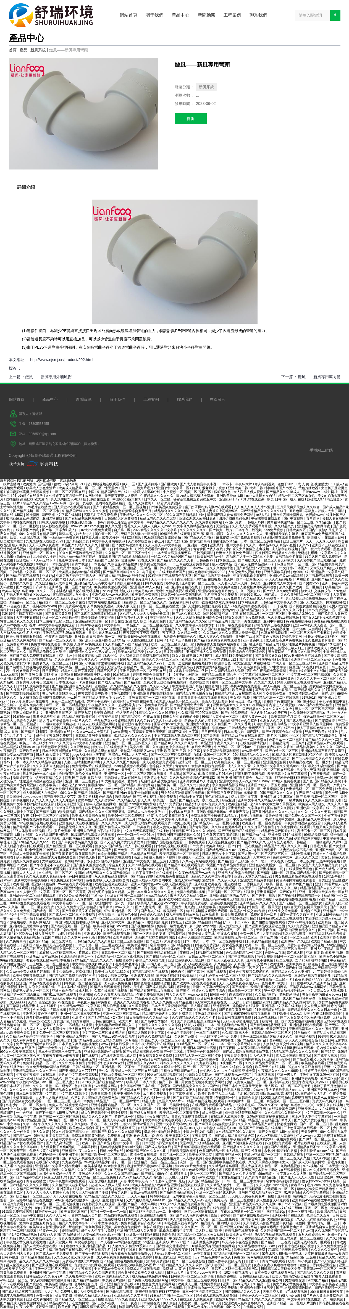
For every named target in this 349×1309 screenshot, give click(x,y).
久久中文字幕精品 (72, 1063)
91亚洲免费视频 (166, 1109)
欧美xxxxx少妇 (191, 1128)
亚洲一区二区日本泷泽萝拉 (80, 1014)
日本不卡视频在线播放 (245, 1158)
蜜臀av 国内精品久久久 (112, 1276)
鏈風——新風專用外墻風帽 (48, 377)
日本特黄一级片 (47, 1211)
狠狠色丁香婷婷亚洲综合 (318, 1265)
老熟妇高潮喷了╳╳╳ (297, 1105)
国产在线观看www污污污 (233, 1075)
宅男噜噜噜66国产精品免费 (170, 945)
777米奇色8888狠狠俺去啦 (295, 778)
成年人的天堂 (126, 606)
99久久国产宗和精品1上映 (185, 515)
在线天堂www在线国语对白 (195, 880)
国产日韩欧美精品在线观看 (157, 953)
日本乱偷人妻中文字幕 (53, 755)
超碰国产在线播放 (277, 1147)
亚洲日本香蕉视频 (305, 1078)
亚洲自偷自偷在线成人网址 (72, 991)
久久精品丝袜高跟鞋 (224, 1166)
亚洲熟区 (29, 1014)
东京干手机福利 (99, 701)
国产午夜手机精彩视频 (92, 1253)
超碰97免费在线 (31, 705)
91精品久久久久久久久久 (133, 736)
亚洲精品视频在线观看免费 (159, 739)
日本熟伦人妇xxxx (72, 785)
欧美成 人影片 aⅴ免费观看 (83, 644)
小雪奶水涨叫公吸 (82, 629)
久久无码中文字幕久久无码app (276, 766)
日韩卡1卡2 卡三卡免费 (174, 640)
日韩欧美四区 (296, 530)
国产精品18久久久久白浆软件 (176, 743)
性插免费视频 (210, 1284)
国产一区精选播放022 (220, 659)
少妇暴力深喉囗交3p (113, 975)
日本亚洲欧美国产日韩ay (86, 522)
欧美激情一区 (173, 911)
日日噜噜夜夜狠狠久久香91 (274, 747)
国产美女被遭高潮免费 (298, 1021)
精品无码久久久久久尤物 (158, 518)
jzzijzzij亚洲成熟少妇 (117, 591)
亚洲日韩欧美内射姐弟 (282, 534)
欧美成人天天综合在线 (89, 816)
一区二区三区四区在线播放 (147, 774)
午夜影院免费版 (236, 1056)
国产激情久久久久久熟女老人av (92, 652)
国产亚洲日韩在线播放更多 (85, 1078)
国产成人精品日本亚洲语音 (234, 1136)
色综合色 (168, 1234)
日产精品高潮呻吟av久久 (213, 1257)
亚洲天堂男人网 (61, 1242)
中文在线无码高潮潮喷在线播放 (146, 831)
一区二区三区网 (274, 614)
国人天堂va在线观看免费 (72, 507)
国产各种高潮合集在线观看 (282, 732)
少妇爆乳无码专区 (180, 1033)
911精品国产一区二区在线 (195, 1044)
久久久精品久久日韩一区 (283, 1113)
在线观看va (72, 1048)
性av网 (308, 1231)
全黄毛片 (45, 930)
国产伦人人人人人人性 (298, 1177)
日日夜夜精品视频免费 (262, 941)
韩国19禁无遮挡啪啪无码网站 (77, 922)
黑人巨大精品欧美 (209, 1231)
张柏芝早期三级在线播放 (272, 625)
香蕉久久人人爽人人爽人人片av (148, 526)
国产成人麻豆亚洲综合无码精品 (102, 640)
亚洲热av (33, 956)
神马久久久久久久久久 (177, 1063)
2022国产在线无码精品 (315, 705)
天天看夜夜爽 (266, 930)
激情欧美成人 (317, 648)
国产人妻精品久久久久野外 (216, 949)
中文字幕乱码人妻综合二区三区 (177, 736)
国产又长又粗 (251, 1151)
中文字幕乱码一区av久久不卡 (257, 1105)
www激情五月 (252, 751)
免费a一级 (324, 778)
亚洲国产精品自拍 (198, 922)
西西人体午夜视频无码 (225, 1261)
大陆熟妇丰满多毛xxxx (220, 1128)
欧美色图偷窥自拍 (59, 1284)
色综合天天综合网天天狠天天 (306, 907)
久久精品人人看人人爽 (134, 800)
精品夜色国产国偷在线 (278, 831)
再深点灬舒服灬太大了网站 (325, 511)
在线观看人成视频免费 (228, 1117)
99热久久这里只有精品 (304, 1067)
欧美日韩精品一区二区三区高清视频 (53, 1204)
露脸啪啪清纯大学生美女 (71, 595)
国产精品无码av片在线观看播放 (211, 1040)
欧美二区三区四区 (334, 1078)
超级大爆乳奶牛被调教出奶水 (282, 1227)
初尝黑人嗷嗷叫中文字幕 (146, 1033)
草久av (103, 629)
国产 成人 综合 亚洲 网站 (101, 1048)
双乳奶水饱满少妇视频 (104, 861)
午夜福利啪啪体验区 (328, 1014)
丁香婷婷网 (196, 979)
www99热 (7, 1082)
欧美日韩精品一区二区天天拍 (260, 907)
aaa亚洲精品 (336, 945)
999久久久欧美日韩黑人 (18, 1052)
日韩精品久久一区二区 (178, 629)
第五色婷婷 (144, 1257)
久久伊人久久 (159, 686)
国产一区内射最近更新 (150, 934)
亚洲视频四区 (121, 694)
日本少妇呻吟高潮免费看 (148, 1238)
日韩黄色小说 (127, 914)
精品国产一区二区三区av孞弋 (118, 1101)
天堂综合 (223, 526)
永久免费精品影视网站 (229, 785)
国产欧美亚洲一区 (228, 1155)
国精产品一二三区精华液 (18, 1231)
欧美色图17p (68, 1307)
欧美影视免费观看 (234, 914)
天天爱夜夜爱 (276, 1029)
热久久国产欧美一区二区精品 (301, 587)
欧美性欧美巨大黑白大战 (216, 1094)
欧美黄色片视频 (114, 1280)
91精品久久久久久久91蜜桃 (155, 713)
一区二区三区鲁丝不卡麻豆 (310, 633)
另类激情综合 (179, 1105)
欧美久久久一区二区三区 (161, 659)
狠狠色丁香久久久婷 (188, 690)
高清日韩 (140, 857)
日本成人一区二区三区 (109, 1208)
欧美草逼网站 (123, 937)
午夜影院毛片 (202, 1136)
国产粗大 (148, 1174)
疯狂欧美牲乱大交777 (60, 797)
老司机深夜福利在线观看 (207, 808)
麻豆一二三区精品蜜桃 (68, 701)
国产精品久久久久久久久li (242, 1147)
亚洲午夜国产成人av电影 (147, 1029)
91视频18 (309, 697)
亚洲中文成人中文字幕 (280, 583)
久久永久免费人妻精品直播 (46, 876)
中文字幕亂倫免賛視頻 (250, 575)
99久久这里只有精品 (259, 827)
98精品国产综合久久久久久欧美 (295, 1052)
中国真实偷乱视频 (182, 1238)
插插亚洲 (136, 1120)
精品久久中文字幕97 (74, 1223)
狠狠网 (300, 1223)
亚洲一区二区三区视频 (101, 1090)
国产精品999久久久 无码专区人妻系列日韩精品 (272, 842)
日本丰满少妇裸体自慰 (164, 949)
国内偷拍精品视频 (119, 1292)
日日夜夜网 (227, 1048)
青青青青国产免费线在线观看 (214, 888)
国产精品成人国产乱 (252, 1040)
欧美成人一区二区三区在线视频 (135, 1071)
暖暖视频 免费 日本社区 (165, 922)
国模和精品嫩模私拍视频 (98, 1307)
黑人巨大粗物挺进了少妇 (90, 1192)
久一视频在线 (250, 591)
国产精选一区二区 (46, 911)
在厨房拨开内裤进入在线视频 (274, 705)
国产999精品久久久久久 (243, 1292)
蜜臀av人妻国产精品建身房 (60, 1234)
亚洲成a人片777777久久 (159, 1299)
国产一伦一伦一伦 (56, 770)
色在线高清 (83, 1086)
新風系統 (38, 50)
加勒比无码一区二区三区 (212, 755)
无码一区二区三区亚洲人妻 (110, 918)
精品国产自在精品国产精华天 (270, 1120)
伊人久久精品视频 (279, 579)
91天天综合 (208, 1010)
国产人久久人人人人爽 (228, 770)
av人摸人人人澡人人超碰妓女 (45, 1029)
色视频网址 (177, 1288)
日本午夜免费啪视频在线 (205, 918)
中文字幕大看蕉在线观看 (163, 1120)
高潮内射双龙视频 (252, 648)
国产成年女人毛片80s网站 (189, 1215)
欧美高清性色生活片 (286, 717)
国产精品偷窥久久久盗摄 (48, 652)
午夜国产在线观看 (309, 793)
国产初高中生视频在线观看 (207, 972)
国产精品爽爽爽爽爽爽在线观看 (217, 640)
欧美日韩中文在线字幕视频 (287, 774)
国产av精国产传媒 (274, 937)
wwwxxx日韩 (198, 995)
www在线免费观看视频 (75, 884)
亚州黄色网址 (253, 640)
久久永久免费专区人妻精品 (77, 907)
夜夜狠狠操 (158, 621)
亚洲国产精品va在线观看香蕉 (38, 983)
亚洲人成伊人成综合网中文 (152, 880)
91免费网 (33, 515)
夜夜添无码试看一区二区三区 (242, 1211)
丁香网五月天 (253, 884)
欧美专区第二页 (201, 1155)
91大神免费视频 (113, 781)
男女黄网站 (276, 652)
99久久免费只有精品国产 (38, 534)
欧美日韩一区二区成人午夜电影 (103, 1120)
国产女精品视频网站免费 (83, 518)
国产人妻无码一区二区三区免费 (158, 907)
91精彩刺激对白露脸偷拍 (163, 537)
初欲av (182, 808)
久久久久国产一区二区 (150, 1105)
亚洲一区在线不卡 (281, 728)
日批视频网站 (203, 553)
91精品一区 (262, 1284)
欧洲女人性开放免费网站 (234, 553)
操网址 (79, 873)
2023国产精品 (318, 1280)
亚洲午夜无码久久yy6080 (311, 1082)
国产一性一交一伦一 (156, 610)
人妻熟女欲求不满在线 (297, 850)
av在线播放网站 (106, 1086)
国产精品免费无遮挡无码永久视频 (98, 1040)
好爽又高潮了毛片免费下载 (245, 617)
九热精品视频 (290, 1166)
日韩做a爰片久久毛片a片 (45, 1276)
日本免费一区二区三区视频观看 (56, 1033)
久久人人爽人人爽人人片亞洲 (54, 800)
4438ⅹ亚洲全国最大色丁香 (107, 1029)
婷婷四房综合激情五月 (150, 675)
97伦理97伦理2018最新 (168, 1181)
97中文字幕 (278, 667)
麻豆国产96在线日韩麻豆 (308, 667)
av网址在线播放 (69, 934)
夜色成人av (246, 850)
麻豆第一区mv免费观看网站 (182, 595)
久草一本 (29, 1124)
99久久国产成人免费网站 (323, 556)
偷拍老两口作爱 (217, 686)
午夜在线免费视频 (36, 819)
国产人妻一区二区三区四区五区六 (263, 854)
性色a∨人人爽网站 (134, 1059)
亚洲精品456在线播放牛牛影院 (315, 1200)
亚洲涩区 (79, 1017)
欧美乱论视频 (305, 1036)
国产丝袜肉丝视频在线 (90, 865)
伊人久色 (285, 838)
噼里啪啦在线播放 (111, 663)
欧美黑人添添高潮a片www (244, 1090)
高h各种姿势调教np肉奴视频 (121, 1147)
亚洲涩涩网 (325, 1177)
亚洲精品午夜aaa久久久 (80, 1151)
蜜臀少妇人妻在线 (202, 934)
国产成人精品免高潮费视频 (20, 1288)
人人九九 (51, 1292)
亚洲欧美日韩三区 (59, 713)
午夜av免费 (25, 1307)
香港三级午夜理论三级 (154, 838)
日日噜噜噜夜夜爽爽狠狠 (219, 587)
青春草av (298, 1185)
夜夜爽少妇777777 (309, 979)
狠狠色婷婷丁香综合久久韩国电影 (141, 960)
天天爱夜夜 (309, 1132)
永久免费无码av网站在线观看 (48, 1067)
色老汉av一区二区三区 (286, 739)
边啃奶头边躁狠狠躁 (241, 918)
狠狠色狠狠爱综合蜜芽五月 (132, 511)
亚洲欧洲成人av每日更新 (198, 518)
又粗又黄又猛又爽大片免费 (74, 1257)
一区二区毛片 (108, 1059)
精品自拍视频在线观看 (121, 1215)
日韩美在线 (142, 827)
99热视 (38, 1136)
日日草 (225, 1280)
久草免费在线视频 (100, 606)
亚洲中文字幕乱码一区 (126, 709)
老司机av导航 (74, 861)
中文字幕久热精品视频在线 (193, 526)
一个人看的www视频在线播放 (119, 1242)
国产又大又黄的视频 (309, 1120)
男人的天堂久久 (231, 926)
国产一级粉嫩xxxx (250, 579)
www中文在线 (33, 1215)
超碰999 (246, 595)
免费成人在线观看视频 (144, 1269)
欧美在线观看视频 (117, 934)
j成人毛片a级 (291, 1295)
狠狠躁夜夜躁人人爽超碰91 (74, 899)
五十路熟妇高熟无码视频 (142, 728)
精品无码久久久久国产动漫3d (108, 873)
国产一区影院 (29, 526)
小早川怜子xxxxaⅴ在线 (317, 1151)
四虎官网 (260, 1109)
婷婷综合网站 (45, 1307)
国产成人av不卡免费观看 (55, 1253)
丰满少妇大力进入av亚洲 (324, 918)
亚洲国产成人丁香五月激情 (268, 785)
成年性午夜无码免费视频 (54, 736)
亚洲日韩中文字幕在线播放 (281, 1006)
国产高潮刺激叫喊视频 (23, 694)
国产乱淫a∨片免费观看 (163, 941)
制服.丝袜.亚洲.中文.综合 (174, 1257)
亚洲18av (288, 941)
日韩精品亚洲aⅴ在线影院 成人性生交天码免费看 (251, 694)
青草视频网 (21, 800)
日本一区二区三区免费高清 (260, 541)
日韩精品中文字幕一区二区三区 (33, 572)
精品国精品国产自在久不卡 (320, 888)
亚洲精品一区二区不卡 (118, 1067)
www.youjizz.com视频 (87, 526)
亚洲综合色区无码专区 (204, 1052)
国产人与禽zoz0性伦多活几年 (113, 1036)
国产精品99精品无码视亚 (269, 1025)
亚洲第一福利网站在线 (143, 1234)
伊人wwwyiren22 (309, 1136)
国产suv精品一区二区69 (60, 1120)
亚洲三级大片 (293, 541)
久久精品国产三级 (275, 1078)
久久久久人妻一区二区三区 (316, 678)
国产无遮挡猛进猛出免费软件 (163, 979)
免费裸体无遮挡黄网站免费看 (219, 644)
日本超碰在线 (150, 1303)
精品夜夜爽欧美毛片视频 (153, 998)
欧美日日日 (286, 983)
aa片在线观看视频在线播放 (260, 998)
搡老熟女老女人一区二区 (31, 991)
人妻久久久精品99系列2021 (133, 1246)
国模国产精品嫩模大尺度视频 (93, 835)
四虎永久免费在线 (26, 861)
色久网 (229, 579)
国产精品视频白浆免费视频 (56, 812)
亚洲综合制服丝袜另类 (257, 1288)
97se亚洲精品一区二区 (121, 911)
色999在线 (301, 572)
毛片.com (314, 1185)
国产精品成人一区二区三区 (75, 1299)
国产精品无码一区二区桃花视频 (216, 823)
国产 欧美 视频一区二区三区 (317, 797)
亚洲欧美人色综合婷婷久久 (244, 1303)
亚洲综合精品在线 (185, 587)
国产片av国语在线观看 (201, 1211)
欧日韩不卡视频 (290, 1204)
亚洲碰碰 (175, 1211)
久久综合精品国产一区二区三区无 (64, 690)
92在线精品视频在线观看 (38, 823)
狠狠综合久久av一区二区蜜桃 (255, 838)
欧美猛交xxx (339, 1208)
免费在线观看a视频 (191, 892)
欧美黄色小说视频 (333, 956)
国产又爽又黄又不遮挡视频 (82, 911)
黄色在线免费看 (127, 1189)
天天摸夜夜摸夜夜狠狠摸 (77, 759)
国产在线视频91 (218, 690)
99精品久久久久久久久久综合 (160, 1025)
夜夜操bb (104, 759)
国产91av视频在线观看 (60, 995)
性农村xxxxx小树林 (316, 1181)
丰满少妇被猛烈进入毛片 (58, 1174)
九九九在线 (264, 778)
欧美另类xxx (144, 591)
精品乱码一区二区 (23, 602)
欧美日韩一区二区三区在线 (265, 945)
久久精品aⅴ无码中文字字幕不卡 (30, 1036)
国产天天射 (211, 736)
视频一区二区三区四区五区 (170, 888)
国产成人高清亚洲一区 (63, 1143)
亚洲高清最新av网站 (303, 694)
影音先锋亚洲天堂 (70, 804)
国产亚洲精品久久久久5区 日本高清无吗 (199, 621)
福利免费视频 (300, 854)
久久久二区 (45, 591)
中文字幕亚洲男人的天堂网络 (312, 724)
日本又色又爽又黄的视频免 (79, 1044)
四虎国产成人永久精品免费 (318, 865)
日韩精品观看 (293, 1155)
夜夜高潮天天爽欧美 (93, 694)
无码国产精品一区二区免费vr (245, 739)
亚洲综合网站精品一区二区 (111, 1105)
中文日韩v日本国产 (293, 568)
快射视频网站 (287, 1124)
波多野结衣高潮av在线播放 (105, 808)
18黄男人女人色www (150, 598)
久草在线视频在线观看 (111, 991)
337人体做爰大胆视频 (29, 831)
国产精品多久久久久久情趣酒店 (92, 1272)
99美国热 (240, 759)
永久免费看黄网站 (209, 522)
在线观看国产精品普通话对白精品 (123, 556)
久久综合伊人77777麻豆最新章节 (128, 930)
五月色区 (296, 511)
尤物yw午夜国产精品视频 (241, 610)
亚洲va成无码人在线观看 (245, 1029)
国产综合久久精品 (99, 1189)
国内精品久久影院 (280, 808)
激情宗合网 (250, 1219)
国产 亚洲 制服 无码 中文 (40, 675)
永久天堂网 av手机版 (80, 937)
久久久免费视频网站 (116, 648)
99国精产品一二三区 (15, 1010)
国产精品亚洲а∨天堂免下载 (256, 568)
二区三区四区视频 (130, 941)
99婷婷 (323, 1036)
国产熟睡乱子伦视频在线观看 (28, 667)
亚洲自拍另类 (310, 911)
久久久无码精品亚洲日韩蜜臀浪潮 (184, 770)
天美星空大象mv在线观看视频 (285, 1292)
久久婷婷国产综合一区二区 (280, 1231)
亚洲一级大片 (287, 1075)
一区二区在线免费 (41, 907)
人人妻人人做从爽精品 (52, 1097)
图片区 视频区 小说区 (283, 736)
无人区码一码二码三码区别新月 (288, 1086)
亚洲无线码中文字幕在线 (246, 808)
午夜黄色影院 (108, 717)
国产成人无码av (110, 682)
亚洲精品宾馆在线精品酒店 (270, 759)
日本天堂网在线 (58, 1136)
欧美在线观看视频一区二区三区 (108, 1139)
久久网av (210, 633)
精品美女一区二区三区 (118, 838)
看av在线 (276, 1040)
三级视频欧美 (206, 907)
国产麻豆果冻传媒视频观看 (215, 1124)
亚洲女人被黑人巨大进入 (18, 690)
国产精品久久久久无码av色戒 (189, 1200)
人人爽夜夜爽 (192, 1158)
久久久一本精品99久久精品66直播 (271, 545)
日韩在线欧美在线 (252, 949)
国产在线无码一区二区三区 (166, 956)
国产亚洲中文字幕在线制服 (61, 515)
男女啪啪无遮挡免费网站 (100, 1097)
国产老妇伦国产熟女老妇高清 (189, 541)
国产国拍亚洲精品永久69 (297, 930)
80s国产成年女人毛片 (311, 1094)
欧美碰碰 (172, 1227)
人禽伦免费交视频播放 (245, 572)
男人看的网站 (200, 1006)
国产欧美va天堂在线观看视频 (195, 983)
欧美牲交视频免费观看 (30, 975)
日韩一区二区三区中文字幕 (244, 1181)
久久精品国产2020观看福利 (198, 713)
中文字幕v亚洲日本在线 (138, 1086)
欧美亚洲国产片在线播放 (252, 663)
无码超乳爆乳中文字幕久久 (318, 553)
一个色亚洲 (24, 1113)
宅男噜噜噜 (140, 918)
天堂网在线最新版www (137, 751)
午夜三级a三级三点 (89, 739)
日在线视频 (31, 728)
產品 (23, 50)
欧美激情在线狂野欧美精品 (176, 975)
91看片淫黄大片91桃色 (215, 774)
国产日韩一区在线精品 (245, 846)
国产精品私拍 (131, 717)
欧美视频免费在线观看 (173, 876)
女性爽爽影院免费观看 (208, 766)
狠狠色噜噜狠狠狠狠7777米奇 (130, 1078)
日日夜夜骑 (50, 671)
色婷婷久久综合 (21, 583)
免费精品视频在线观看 (331, 621)
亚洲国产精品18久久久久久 (148, 1208)
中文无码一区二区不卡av (233, 747)
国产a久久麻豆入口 (186, 614)
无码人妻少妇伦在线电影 (241, 1021)
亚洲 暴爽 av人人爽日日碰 (150, 587)
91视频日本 (179, 1174)
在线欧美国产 (101, 850)
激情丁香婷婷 (221, 1215)
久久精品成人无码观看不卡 (263, 598)
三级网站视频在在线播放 (313, 975)
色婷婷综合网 (199, 682)
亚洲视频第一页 (272, 869)
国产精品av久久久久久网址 (29, 1185)
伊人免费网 (24, 857)
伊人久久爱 (113, 526)
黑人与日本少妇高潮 (54, 720)
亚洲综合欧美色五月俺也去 (218, 591)
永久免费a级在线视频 (283, 617)
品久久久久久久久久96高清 (40, 1261)
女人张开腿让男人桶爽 (211, 1139)
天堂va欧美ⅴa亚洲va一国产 (103, 1234)
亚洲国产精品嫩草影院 (220, 648)
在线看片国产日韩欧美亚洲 (146, 1250)
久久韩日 (340, 675)
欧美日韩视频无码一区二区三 (236, 937)
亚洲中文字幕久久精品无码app (261, 800)
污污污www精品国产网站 (77, 556)
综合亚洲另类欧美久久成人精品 (141, 1272)
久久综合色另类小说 (226, 827)
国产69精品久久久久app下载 (34, 842)
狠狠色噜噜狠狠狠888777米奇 (157, 1292)
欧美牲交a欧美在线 (37, 808)
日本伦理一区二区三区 (245, 991)
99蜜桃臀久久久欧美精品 (19, 838)
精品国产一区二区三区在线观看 (150, 625)
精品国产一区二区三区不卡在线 (62, 602)
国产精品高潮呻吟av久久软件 (236, 720)
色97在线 (254, 701)
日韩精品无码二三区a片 (287, 743)
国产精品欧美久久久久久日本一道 (312, 1010)
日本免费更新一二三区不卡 (272, 979)
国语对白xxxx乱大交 (169, 724)
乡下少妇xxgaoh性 (203, 926)
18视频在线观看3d (210, 953)
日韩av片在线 (153, 583)
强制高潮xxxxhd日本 (48, 606)
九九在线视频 (206, 1063)
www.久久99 (124, 907)
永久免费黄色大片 (246, 1078)
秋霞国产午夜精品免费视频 (226, 865)
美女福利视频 (240, 697)
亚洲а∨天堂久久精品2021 (253, 876)
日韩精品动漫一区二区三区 (271, 1033)
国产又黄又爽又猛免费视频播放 (151, 808)
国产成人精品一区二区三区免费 (93, 1177)
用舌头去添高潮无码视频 (306, 945)
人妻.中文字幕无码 (134, 1181)
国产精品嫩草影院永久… (329, 564)
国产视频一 (240, 987)
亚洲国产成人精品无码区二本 (260, 1192)
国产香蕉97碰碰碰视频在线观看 (248, 1014)
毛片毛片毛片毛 (127, 964)
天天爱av (260, 964)
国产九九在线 (151, 911)
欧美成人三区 (188, 1284)
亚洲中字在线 (273, 621)
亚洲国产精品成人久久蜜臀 (137, 1231)
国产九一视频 (124, 903)
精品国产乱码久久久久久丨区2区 (86, 545)
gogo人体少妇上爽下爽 (89, 755)
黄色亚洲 (33, 1120)
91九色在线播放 (266, 1017)
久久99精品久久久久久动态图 (141, 1177)
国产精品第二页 (78, 541)
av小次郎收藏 (50, 838)
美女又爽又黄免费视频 (290, 1284)
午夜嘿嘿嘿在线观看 (266, 518)
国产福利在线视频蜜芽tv (251, 1215)
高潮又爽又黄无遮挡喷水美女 (247, 1170)
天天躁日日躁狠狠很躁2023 (250, 1002)
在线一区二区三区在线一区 (288, 949)
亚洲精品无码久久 (302, 614)
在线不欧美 (48, 785)
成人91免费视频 (171, 804)
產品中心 (180, 15)
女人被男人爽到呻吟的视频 (324, 1006)
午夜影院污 (107, 914)
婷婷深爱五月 (10, 1250)
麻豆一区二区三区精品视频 (66, 705)
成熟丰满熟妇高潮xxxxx (18, 747)
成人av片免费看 (25, 1040)
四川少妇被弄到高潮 (234, 518)
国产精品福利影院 (34, 732)
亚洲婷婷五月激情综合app (29, 926)
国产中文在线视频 (241, 956)
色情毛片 (268, 983)
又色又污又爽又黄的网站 (221, 835)
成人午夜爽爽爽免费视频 (115, 1257)
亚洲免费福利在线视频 (285, 835)
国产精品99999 (142, 876)
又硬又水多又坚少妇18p (22, 1208)
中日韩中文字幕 (186, 610)
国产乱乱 (253, 732)
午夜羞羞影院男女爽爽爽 (147, 732)
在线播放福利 (253, 1307)
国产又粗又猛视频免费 (163, 1158)
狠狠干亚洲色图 (279, 1196)
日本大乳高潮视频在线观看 (62, 751)
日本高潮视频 (174, 652)
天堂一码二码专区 (59, 1086)
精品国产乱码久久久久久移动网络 (116, 1132)
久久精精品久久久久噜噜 (129, 686)
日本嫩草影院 (87, 1147)
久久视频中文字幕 (79, 1276)
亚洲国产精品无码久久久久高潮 (252, 1204)
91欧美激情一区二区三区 (246, 1101)
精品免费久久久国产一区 (303, 816)
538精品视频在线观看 (130, 766)
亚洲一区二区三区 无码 (52, 1269)
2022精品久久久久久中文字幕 (155, 530)
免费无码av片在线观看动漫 (92, 766)
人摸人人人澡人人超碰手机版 (48, 1192)
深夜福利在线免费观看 (105, 728)
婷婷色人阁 (87, 857)
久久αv (304, 545)
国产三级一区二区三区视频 (59, 1117)
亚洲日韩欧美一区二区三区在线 (143, 671)
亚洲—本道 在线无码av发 (241, 614)
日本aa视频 (50, 956)
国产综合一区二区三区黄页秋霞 (200, 1234)
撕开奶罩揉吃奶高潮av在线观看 (208, 507)
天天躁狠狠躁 (273, 789)
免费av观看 (227, 907)
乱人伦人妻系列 (262, 1056)
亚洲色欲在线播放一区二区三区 (272, 865)
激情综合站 (123, 797)
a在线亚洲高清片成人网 (119, 1056)
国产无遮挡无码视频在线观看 (96, 614)
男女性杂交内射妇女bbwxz (322, 995)
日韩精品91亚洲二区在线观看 (281, 918)
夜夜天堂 (168, 633)
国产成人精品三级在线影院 (22, 1292)
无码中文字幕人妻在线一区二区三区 (199, 1196)
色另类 (53, 568)
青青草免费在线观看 (113, 1238)
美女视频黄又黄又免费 (156, 1056)
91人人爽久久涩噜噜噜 (216, 636)
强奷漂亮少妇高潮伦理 (318, 766)
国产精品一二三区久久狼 (58, 640)
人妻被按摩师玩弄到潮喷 (258, 587)
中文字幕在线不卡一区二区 (73, 903)
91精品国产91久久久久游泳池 (194, 831)
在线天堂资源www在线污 (101, 949)
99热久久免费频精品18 (155, 1036)
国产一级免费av (50, 1048)
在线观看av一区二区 (279, 1189)
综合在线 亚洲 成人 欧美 (129, 621)
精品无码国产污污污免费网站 (114, 690)
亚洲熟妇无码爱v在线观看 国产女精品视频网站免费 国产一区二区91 (134, 1052)
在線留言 (217, 399)
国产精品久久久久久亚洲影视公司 (257, 1280)
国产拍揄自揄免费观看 (269, 922)
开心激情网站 (79, 1303)
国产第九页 (83, 713)
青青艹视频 (80, 564)
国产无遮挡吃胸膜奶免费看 (202, 606)
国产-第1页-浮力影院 (208, 534)
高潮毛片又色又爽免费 (101, 515)
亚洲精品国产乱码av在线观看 (65, 633)
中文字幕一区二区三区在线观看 (194, 1280)
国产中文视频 (294, 518)
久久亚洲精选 (80, 747)
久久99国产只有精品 (92, 1170)
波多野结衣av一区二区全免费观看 (213, 1288)
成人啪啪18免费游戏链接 (234, 656)
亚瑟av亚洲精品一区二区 (262, 1155)
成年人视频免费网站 (101, 804)
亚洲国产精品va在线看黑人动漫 (66, 1208)
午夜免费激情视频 (150, 995)
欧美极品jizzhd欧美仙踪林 (96, 678)
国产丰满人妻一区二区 (158, 964)
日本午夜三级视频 (249, 530)
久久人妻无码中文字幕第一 (165, 545)
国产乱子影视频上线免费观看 (155, 797)
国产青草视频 (199, 827)
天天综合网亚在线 (221, 842)
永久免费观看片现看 (320, 640)
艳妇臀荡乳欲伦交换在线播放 (81, 774)
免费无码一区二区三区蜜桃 (234, 1200)
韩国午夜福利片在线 (273, 659)
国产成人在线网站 (299, 720)
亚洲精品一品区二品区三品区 (156, 1162)
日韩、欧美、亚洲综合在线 (20, 537)
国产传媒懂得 (325, 720)
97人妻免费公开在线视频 (30, 701)
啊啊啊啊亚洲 (160, 1196)
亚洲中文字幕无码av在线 (174, 1124)
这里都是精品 (119, 629)
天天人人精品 (137, 1196)
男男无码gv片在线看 (332, 1021)
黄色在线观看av (217, 797)
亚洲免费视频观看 (110, 899)
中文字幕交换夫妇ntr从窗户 (92, 964)
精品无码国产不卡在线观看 (33, 827)
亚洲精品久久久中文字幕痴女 (175, 1010)
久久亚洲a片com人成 (147, 869)
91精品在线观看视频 (105, 987)
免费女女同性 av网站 (189, 838)
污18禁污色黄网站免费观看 (288, 1250)
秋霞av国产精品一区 (301, 873)
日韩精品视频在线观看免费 (194, 968)
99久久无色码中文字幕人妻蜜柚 (79, 743)
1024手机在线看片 (238, 1272)
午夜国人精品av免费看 (94, 1002)
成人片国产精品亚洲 (247, 1208)
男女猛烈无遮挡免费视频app (306, 598)
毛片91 (242, 1094)
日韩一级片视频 (220, 759)
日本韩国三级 (226, 560)
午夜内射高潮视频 (59, 636)
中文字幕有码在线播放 (304, 1299)
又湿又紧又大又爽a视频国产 (181, 709)
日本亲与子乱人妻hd (132, 617)
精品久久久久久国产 (97, 1117)
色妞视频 (101, 686)
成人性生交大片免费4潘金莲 (55, 857)
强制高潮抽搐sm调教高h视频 (271, 1094)
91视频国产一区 (231, 1063)
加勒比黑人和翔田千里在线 (282, 1253)
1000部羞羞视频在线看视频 (30, 903)
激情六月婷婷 (133, 987)
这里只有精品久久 (49, 778)
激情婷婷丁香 (23, 778)
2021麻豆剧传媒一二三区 (217, 678)
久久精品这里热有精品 (101, 751)
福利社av (66, 656)
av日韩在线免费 (81, 876)
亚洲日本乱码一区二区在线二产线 (315, 785)
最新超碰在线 (227, 1276)
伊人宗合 (169, 1303)
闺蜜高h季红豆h (329, 644)
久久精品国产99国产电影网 (282, 968)
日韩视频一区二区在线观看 (82, 983)
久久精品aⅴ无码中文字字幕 (80, 1006)
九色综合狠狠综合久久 (180, 636)
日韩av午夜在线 (90, 625)
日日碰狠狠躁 (191, 1109)
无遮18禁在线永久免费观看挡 (24, 568)
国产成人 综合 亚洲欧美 (223, 709)
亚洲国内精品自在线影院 (81, 838)
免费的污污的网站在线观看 (36, 1044)
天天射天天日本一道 (180, 1177)
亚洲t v (188, 949)
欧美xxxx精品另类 (131, 652)
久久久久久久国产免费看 (121, 762)
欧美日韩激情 (101, 1094)
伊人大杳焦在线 (182, 1219)
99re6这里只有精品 (68, 808)
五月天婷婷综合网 (312, 1234)
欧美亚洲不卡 (69, 1155)
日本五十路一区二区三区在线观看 (100, 945)
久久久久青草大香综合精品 (239, 633)
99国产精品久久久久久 (276, 793)
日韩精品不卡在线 (289, 556)
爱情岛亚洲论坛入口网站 (269, 987)
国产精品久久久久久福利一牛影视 (145, 1097)
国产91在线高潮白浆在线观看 (246, 606)
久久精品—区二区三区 (56, 873)
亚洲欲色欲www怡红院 (286, 575)
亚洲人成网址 (136, 789)
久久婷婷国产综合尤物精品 (317, 560)
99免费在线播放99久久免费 (33, 968)
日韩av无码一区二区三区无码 (51, 1109)
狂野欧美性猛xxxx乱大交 (292, 1014)
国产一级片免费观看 (316, 549)
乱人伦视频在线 (18, 1265)
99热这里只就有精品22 (181, 1223)
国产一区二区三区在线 (200, 1067)
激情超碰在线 (60, 732)
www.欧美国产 (208, 1177)
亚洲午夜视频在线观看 (255, 678)
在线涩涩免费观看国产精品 (212, 1105)
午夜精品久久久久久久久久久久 (170, 522)
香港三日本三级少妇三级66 (111, 1124)
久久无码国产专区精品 (331, 1231)
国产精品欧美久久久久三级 (278, 888)
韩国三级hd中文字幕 (184, 732)
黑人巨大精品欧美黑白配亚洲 (229, 857)
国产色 (308, 781)
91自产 (119, 1250)
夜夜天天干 (247, 888)
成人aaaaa (17, 1002)
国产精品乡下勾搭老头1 (320, 736)
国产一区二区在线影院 (189, 1261)
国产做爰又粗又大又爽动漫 (313, 1059)
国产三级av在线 (103, 1303)
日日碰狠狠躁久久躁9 (325, 842)
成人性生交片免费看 (283, 911)
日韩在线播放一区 (86, 1067)
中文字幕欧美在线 (33, 914)
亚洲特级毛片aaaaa (41, 678)
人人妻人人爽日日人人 (89, 770)
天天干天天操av (146, 648)
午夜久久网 (119, 1192)
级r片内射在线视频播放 (110, 747)
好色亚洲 (229, 800)
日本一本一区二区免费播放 (222, 941)
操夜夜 (204, 785)
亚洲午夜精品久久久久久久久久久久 (204, 1078)
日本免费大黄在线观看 (50, 1128)
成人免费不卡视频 (162, 857)
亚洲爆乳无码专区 (208, 1014)
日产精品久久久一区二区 (323, 739)
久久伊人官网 (56, 1215)
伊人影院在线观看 (55, 526)
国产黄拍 (183, 991)
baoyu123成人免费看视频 (281, 781)
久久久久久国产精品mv (121, 1174)
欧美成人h (314, 537)
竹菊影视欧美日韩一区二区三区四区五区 (287, 956)
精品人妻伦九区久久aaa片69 (163, 1101)
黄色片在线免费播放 (215, 1208)
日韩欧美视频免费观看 (166, 507)
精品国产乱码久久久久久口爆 (286, 846)
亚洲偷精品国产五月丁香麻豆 (323, 751)
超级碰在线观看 (133, 949)
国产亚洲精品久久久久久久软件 (264, 511)
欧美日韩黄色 (284, 678)
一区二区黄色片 (219, 838)
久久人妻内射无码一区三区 (89, 579)
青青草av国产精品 (299, 884)
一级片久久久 (82, 720)
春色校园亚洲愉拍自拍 (71, 888)
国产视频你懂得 (143, 926)
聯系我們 (258, 15)
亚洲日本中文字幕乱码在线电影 (58, 1166)
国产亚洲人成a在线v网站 (239, 1227)
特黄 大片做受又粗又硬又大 (168, 816)
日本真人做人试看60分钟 (101, 537)
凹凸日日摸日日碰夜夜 (327, 1292)
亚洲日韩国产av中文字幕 (48, 1272)
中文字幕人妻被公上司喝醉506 (215, 511)
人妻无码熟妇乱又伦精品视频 (284, 934)
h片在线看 (302, 579)
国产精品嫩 (132, 682)
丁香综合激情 (210, 610)
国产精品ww (22, 1136)
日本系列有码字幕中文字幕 (36, 1094)
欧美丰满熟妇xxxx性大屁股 (104, 1166)
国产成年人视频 (326, 1056)
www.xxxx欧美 (40, 1021)
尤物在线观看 (52, 861)
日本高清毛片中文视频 (278, 819)
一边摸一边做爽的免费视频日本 (188, 663)
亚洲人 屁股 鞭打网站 (107, 1200)
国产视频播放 (159, 789)
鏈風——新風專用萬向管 (319, 377)
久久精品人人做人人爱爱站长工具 (145, 614)
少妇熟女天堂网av (199, 1075)
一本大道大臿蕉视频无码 (172, 553)
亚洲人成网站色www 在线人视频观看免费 (162, 884)
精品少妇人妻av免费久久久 (205, 804)
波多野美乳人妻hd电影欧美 (191, 789)
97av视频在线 (313, 1166)
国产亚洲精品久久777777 (78, 1071)
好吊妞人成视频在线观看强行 (218, 1295)
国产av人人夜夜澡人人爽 (226, 960)
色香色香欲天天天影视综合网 (108, 880)
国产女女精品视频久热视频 (278, 1132)
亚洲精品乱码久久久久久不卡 (35, 1071)
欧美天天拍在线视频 (270, 1067)
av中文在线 (202, 1253)
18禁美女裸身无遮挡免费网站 (213, 1246)
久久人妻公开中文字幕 (34, 892)
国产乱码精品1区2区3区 (106, 1017)
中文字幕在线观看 (15, 888)
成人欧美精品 (222, 564)
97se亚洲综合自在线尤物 (303, 656)
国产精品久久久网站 (198, 537)
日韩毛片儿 (318, 846)
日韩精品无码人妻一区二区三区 (108, 968)
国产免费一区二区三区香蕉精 (136, 850)
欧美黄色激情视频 (153, 564)
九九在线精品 (72, 1162)
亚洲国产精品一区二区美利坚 (51, 941)
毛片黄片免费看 (60, 831)
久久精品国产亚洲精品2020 (33, 1189)
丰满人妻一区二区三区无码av (294, 663)
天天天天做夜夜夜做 (44, 545)
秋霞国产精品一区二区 (136, 1307)
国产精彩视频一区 (270, 873)
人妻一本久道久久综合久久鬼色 (151, 892)
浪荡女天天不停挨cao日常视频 (150, 1166)
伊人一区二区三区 (203, 1174)
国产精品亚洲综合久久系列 (72, 686)
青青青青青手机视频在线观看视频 (202, 697)
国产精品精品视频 (86, 1280)
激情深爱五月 (143, 1124)
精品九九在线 (184, 998)
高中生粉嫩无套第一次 (23, 671)
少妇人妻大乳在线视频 (207, 819)
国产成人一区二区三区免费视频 (72, 914)
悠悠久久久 (8, 697)
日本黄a (175, 774)
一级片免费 (294, 800)
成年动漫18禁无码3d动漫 (244, 1113)
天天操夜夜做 (239, 812)
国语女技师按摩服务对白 (24, 636)
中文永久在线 (227, 934)
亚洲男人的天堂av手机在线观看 (97, 831)
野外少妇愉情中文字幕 (98, 617)
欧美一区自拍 (199, 1269)
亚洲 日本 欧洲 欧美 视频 (325, 953)
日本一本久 (191, 941)
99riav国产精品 (234, 1120)
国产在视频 (326, 930)
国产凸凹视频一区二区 (331, 1288)
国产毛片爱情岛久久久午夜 (312, 759)
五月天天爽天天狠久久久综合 (299, 507)
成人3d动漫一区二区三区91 (89, 549)
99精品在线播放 (12, 960)
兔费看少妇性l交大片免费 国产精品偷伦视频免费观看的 (103, 1261)
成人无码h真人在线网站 (41, 793)
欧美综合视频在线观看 (112, 884)
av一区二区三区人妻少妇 (61, 1082)
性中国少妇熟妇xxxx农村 (106, 1063)
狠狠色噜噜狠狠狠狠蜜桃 (152, 983)
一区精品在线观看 (79, 1025)
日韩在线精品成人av (254, 1276)
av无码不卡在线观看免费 (240, 1242)
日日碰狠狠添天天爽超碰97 (59, 724)
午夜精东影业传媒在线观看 (114, 720)
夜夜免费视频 (215, 1158)
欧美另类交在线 (21, 1269)
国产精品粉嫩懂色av (36, 1257)
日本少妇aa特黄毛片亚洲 (130, 579)
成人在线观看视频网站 (99, 724)
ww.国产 (75, 697)
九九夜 (189, 907)
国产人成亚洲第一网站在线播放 (323, 602)
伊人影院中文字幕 (244, 797)
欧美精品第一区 (336, 587)
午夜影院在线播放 (23, 1139)
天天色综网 (274, 816)
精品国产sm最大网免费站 (138, 804)
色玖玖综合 (18, 1219)
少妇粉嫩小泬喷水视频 (50, 1010)
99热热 (41, 564)
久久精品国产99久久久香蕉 (231, 724)
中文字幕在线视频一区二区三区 (262, 675)
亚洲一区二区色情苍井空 (60, 617)
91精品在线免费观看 (137, 1109)
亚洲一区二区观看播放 (168, 918)
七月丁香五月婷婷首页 (119, 1128)
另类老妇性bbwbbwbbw (24, 797)
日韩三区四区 (107, 671)
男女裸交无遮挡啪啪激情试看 (318, 770)
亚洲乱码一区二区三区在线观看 (33, 895)
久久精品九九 (284, 526)
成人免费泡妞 (212, 1113)
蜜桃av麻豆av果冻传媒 (23, 518)
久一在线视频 (333, 1299)
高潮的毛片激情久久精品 (106, 892)
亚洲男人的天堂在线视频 (236, 873)
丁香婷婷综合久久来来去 (260, 1238)
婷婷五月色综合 (316, 1071)
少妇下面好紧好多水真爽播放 (214, 602)
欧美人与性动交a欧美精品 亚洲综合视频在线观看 (168, 1185)
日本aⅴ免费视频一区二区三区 (327, 610)
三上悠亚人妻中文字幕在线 (312, 1117)
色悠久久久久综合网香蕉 (132, 1002)
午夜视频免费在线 (194, 903)
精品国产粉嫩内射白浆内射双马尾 (167, 1014)
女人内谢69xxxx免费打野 (269, 713)
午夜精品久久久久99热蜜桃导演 (112, 705)
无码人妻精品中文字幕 (154, 690)
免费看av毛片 (75, 606)
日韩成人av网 (254, 522)
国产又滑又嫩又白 (268, 656)
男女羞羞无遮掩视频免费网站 (203, 1082)
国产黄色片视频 (268, 636)
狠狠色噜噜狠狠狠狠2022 (207, 572)
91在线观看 (122, 675)
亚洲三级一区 (114, 774)
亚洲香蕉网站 (267, 892)
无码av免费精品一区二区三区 (123, 1075)
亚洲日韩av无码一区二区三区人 (77, 930)
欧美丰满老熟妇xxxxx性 (111, 926)
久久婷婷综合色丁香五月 (146, 541)
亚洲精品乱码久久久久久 (258, 903)
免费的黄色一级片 (264, 914)
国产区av (189, 774)
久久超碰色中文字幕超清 (171, 747)
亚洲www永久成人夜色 (310, 625)
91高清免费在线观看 (17, 1211)
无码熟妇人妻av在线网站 (123, 778)
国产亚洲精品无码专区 (73, 1036)
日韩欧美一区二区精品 (118, 953)
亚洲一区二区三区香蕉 (69, 892)
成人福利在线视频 (285, 549)
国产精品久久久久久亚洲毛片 (293, 972)
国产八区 (328, 694)
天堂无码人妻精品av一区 (126, 667)
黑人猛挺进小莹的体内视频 (241, 1059)
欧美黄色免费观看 (145, 595)
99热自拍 (178, 972)
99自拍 (163, 1174)
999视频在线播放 (299, 621)
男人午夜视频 (81, 1269)
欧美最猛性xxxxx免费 (250, 1250)
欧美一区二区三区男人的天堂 (173, 644)
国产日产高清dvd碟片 (25, 1177)
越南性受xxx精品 (225, 541)
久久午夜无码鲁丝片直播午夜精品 (268, 1223)
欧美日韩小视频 (300, 1261)
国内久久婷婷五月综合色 (321, 1170)
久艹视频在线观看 (319, 575)
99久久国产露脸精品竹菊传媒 (81, 553)
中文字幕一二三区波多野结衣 (104, 1033)
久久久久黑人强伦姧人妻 (323, 800)
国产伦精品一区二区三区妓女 (301, 903)
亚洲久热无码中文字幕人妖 (76, 575)
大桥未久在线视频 (330, 1105)
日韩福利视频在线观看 (171, 846)
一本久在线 (276, 861)
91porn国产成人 (266, 595)
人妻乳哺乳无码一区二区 (327, 629)
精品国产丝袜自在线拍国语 (155, 937)
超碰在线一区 (124, 1117)
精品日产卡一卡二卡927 (232, 922)
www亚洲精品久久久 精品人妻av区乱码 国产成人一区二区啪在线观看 (80, 598)
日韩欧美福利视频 (183, 1151)
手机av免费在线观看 (245, 686)
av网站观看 (210, 914)
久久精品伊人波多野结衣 (70, 1185)
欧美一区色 (275, 884)
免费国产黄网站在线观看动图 (256, 1257)
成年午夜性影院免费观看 (67, 1181)
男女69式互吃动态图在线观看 (183, 793)
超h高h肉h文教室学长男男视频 (273, 804)
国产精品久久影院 (328, 781)
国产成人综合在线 (158, 1147)
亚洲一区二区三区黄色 (82, 781)
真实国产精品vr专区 (74, 850)
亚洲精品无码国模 (277, 1059)
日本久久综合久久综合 (236, 1067)
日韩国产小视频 (84, 663)
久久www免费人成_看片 (18, 625)
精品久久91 (328, 1257)
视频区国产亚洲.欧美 (91, 709)
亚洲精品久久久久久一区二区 (142, 515)
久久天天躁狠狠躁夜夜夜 (315, 1219)
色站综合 (106, 797)
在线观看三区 (327, 1143)
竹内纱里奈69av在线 (332, 1048)
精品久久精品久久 (49, 1078)
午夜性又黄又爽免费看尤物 (26, 1242)
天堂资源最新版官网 (103, 1181)
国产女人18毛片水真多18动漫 (324, 617)
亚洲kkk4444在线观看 (288, 1215)
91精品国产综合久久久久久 (93, 960)
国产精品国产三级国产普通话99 (112, 560)
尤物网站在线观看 (246, 1006)
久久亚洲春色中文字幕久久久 (76, 659)
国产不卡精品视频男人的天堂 (57, 1113)
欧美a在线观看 (252, 816)
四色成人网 (295, 953)
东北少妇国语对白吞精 (281, 1151)
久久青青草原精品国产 (262, 1177)
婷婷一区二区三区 (108, 568)
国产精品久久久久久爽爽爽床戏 (102, 812)
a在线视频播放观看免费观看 (207, 911)
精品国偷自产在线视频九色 (69, 1250)
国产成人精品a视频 (160, 987)
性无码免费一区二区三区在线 (302, 1238)
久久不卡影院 (197, 930)
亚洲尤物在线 (52, 518)
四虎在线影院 (84, 1242)
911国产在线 (52, 937)
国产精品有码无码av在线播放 (152, 991)
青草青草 (313, 518)
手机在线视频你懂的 (170, 930)
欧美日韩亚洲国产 (74, 1211)
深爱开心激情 (49, 1170)
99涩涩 (148, 1242)
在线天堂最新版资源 (53, 747)
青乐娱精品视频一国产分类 (286, 629)
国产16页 (328, 1052)
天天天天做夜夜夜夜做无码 (239, 983)
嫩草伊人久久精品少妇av (189, 895)
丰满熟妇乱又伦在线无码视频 (78, 591)
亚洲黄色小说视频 (260, 960)
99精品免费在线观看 (175, 534)
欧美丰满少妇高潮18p (18, 591)
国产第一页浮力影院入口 (60, 530)
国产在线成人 (248, 560)
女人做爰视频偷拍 (46, 1158)
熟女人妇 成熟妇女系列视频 (193, 656)
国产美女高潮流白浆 (127, 545)
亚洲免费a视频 (197, 724)
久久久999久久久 (150, 720)
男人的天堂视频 (115, 1006)
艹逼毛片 (98, 895)
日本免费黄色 (253, 629)
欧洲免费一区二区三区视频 (201, 739)
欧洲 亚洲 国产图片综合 (235, 778)
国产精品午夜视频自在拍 (194, 694)
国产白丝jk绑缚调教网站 (294, 1288)
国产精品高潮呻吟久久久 (121, 572)
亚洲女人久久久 (272, 720)
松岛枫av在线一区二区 (330, 1097)
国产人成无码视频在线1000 (43, 1246)
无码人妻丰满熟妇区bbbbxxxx (28, 595)
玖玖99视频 (211, 614)
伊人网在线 (77, 1029)
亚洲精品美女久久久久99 (232, 705)
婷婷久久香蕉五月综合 (209, 991)
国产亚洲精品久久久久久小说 (274, 812)
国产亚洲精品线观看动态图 (265, 926)
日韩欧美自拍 (195, 759)
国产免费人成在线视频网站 (148, 1280)
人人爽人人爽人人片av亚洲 (254, 507)
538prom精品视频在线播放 (46, 629)
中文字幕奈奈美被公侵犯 (327, 1284)
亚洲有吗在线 (279, 1082)
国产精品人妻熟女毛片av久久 (104, 697)
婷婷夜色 (173, 583)
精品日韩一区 (169, 1082)
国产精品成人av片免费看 (222, 598)
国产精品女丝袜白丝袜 (56, 979)
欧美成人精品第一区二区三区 (178, 701)
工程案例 (232, 15)
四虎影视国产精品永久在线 (275, 553)
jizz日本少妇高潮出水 (55, 1040)
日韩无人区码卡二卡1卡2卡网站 (235, 1269)
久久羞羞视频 (138, 1006)
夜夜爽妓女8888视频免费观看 (275, 1139)
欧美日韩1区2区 (178, 1136)
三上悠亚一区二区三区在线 (49, 964)
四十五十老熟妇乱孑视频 (296, 1246)
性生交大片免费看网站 (159, 1284)
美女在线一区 (140, 747)
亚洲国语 (85, 995)
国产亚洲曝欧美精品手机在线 (224, 1162)
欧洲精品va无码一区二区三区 (51, 1219)
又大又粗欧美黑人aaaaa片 (286, 1090)
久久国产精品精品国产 (205, 1181)
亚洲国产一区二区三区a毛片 (312, 659)
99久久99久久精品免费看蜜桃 (182, 1204)
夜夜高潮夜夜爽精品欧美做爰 (182, 850)
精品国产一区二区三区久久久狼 (287, 1158)
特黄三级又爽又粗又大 (17, 621)
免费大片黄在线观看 (44, 1151)
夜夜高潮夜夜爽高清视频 (141, 633)
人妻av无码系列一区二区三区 (232, 930)
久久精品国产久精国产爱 (232, 964)
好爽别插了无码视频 (250, 774)
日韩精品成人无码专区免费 (281, 1269)
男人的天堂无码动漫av (59, 694)
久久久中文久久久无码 (315, 812)
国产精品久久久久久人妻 (175, 560)
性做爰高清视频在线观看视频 (41, 781)
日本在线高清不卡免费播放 (76, 682)
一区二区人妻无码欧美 (278, 560)
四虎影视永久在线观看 (99, 1204)
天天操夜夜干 (171, 1048)
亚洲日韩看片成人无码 (331, 884)
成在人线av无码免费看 (185, 1029)
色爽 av (113, 770)
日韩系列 (163, 1086)
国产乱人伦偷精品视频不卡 (254, 564)
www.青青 (120, 732)
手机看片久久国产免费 (304, 652)
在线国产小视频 (48, 1162)
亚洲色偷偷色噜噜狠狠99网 (118, 610)
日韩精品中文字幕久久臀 (279, 602)
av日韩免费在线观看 (153, 705)
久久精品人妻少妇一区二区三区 (230, 1185)
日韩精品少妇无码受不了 (247, 728)
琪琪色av (219, 728)
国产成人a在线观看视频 (194, 964)
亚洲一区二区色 (317, 1208)
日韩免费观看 (195, 842)
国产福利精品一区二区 (69, 667)
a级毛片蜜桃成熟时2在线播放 (64, 728)
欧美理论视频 (104, 713)
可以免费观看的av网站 (152, 549)
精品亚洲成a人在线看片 (40, 1006)
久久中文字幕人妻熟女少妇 (195, 625)
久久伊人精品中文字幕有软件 (61, 1139)
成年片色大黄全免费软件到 (323, 1295)
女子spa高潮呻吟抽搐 (311, 960)
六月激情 (132, 1040)
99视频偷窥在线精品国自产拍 (97, 1109)
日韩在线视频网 (12, 515)
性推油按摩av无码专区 (322, 636)
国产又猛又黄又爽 (58, 614)
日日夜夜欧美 (211, 732)
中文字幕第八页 (162, 617)
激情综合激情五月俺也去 (38, 1223)
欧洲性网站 (103, 903)
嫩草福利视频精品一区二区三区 (290, 522)
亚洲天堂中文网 (113, 922)
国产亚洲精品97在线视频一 (238, 831)
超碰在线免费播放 (224, 903)
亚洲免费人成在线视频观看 (79, 823)
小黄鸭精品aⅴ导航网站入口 (115, 1025)
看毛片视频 (336, 1162)
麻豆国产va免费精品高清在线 (323, 534)
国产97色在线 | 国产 (15, 606)
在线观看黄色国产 (282, 1109)
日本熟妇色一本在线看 (40, 774)
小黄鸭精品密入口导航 (85, 1215)
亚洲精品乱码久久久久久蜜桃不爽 (314, 1029)
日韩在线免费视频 (206, 945)
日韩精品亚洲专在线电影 (93, 736)
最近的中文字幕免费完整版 (79, 1075)
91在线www (22, 717)
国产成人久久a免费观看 (281, 591)
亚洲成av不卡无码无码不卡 (36, 560)
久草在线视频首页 (274, 633)
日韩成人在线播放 (52, 522)
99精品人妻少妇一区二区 (221, 717)
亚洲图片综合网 (275, 762)
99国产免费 (234, 522)
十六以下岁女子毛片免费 (219, 1036)
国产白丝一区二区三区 (282, 751)
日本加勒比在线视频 (72, 987)
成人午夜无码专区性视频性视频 (104, 1113)
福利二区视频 (131, 537)
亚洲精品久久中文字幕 (314, 819)
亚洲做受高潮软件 (206, 1242)
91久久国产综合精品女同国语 (219, 629)
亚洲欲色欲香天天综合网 (186, 960)
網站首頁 (128, 15)
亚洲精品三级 (43, 1059)
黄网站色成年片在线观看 (205, 1307)
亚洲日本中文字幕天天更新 (242, 1086)
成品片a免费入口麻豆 (76, 568)
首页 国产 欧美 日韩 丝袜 (84, 778)
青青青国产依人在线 (208, 549)
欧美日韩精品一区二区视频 (179, 854)
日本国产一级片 (35, 1250)
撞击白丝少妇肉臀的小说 (181, 717)
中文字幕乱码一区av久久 (322, 1113)
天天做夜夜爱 (178, 1250)
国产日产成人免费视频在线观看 (33, 656)
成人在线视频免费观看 (159, 762)
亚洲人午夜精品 (322, 949)
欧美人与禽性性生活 (141, 899)
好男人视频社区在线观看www (299, 682)
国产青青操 (247, 659)
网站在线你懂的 (25, 522)
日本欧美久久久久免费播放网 (146, 1219)
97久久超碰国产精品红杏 (71, 1132)
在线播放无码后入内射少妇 (158, 1128)
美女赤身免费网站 (127, 1227)
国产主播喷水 (306, 701)
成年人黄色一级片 (255, 717)
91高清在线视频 (122, 1170)
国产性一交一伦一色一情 (108, 1211)
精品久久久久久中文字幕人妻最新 (163, 819)
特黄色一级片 (49, 1231)
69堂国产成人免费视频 (184, 598)
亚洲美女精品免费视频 (257, 880)
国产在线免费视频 (234, 713)
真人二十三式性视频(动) (294, 1056)
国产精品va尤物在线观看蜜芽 (243, 736)
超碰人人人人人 (25, 873)
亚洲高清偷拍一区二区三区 (20, 1025)
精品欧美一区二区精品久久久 (145, 602)
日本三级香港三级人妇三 (54, 621)
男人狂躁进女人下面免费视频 (158, 1170)
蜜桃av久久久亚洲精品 (314, 983)
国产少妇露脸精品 (219, 1189)
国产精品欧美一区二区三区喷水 (104, 1155)
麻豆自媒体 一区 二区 (293, 564)
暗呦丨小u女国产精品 (153, 1117)
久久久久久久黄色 (324, 1250)
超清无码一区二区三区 (195, 762)
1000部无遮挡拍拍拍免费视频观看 (286, 1097)
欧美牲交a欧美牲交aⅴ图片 (137, 1265)
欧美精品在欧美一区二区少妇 (311, 762)
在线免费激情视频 (253, 743)
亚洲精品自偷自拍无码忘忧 (326, 1227)
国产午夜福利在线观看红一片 (300, 895)
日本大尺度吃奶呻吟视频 (169, 1006)
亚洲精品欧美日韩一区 (92, 621)
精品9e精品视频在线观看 (206, 1101)
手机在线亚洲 (147, 770)
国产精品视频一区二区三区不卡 (36, 511)
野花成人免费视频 (118, 983)
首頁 (13, 50)
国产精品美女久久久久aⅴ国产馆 (196, 1086)
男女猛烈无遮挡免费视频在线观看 (144, 656)
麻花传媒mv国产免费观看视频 (238, 537)
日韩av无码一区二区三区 (207, 956)
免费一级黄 (44, 1295)
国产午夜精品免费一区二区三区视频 (120, 507)
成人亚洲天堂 (45, 934)
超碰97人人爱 (53, 1025)
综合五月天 (117, 865)
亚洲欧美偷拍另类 (39, 1299)
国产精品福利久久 (308, 690)
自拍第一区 (122, 530)
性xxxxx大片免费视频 (191, 1166)
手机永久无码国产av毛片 (179, 1071)
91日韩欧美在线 (261, 899)
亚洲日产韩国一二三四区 (125, 895)
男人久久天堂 (176, 995)
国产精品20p (276, 1211)
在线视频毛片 (180, 549)
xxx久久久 (154, 652)
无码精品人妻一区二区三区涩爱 (198, 1056)
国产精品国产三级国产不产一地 (241, 861)
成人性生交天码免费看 (273, 1200)
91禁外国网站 (53, 648)
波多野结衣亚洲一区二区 (153, 968)
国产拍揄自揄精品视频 (177, 1192)
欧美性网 (277, 964)
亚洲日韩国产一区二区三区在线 (152, 697)
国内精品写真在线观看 (23, 575)
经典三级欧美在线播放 (322, 732)
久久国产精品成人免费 (228, 671)
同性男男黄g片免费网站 (136, 678)
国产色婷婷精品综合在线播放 (31, 1200)
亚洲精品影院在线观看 (306, 1025)
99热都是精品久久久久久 (251, 755)
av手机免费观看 (155, 1094)
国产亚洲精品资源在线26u (120, 1284)
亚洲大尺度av (79, 869)
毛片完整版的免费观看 (221, 595)
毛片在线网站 (304, 1143)
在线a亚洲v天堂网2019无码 (37, 850)
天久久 (104, 1071)
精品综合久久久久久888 (172, 511)
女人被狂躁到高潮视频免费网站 (43, 697)
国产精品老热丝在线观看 (150, 972)
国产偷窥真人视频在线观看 (82, 1158)
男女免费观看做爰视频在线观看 (298, 876)
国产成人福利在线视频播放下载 (246, 1052)
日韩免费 (197, 846)
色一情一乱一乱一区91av (136, 835)
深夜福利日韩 (179, 602)
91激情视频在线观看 (270, 1010)
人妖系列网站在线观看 (254, 1048)
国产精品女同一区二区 (63, 949)
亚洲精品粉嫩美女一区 (78, 956)
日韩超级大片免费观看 (121, 518)
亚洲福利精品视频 (13, 549)
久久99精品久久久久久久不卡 (194, 1017)
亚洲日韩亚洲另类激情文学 (217, 998)
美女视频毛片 (101, 1250)
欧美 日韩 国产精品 (96, 1143)
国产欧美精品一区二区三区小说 (33, 1196)
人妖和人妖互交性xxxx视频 (283, 1044)
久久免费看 (96, 667)
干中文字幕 (151, 1090)
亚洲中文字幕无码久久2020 (240, 781)
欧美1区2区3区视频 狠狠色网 (35, 884)
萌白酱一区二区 (107, 534)
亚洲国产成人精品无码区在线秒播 (48, 945)
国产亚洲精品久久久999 (145, 663)
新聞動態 (206, 15)
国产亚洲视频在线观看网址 (52, 1265)
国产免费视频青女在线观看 (22, 1101)
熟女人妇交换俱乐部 (316, 591)
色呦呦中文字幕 (191, 797)
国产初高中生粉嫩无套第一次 (228, 979)
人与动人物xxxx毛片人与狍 (20, 633)
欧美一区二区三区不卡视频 (124, 1158)
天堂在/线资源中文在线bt (308, 671)
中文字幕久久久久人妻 (290, 1174)
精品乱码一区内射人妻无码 (221, 1223)
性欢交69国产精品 (109, 846)
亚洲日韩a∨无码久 (237, 1284)
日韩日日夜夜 (127, 1303)
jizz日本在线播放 (182, 812)
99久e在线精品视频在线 (165, 1075)
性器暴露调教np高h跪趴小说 (96, 656)
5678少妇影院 (194, 1025)
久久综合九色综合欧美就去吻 (51, 739)
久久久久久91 (112, 823)
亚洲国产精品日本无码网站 (137, 1204)
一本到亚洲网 (59, 564)
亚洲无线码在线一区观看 (312, 1242)
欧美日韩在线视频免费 (235, 1017)
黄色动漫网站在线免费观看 (296, 880)
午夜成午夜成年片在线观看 (36, 1075)
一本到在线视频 (208, 1033)
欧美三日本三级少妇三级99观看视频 (314, 861)
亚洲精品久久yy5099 (142, 1063)
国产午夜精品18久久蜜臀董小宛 (170, 667)
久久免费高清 (16, 941)
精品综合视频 (41, 888)
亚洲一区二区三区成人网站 (216, 1192)
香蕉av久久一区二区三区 (260, 1295)
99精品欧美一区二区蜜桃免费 (197, 1059)
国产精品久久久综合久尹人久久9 (71, 610)
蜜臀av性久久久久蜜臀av (97, 800)
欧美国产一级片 (165, 800)
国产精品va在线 (254, 835)
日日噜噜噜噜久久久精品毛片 (148, 1017)
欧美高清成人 (216, 846)
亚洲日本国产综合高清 (200, 1048)
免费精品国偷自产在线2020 (141, 1223)
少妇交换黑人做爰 (145, 629)
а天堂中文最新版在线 (211, 1002)
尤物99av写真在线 (302, 922)
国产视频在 (34, 1284)
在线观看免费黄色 (299, 869)
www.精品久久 (157, 895)
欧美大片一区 (129, 1021)
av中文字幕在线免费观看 (57, 625)
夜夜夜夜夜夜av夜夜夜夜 (61, 1056)
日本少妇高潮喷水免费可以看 (60, 1052)
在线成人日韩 (334, 537)
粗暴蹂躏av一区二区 (103, 785)
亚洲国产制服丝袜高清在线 (242, 1143)
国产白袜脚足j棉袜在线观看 (294, 1048)
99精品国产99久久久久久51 (147, 1151)
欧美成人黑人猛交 (312, 804)
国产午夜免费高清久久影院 (78, 842)
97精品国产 (325, 522)
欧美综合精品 (238, 804)
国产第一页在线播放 (246, 621)
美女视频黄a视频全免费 (214, 667)
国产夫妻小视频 (264, 895)
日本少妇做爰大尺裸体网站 (73, 972)
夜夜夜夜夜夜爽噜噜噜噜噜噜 (276, 1265)
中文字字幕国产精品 (187, 686)
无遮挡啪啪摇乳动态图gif (48, 549)
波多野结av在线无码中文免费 (48, 1017)
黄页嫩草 (13, 1006)
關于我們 (154, 15)
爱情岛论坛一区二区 (322, 1223)
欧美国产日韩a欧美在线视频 (260, 1128)
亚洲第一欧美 (197, 545)
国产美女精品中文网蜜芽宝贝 (325, 686)
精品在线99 (58, 1303)
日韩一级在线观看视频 (235, 625)
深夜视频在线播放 (173, 568)
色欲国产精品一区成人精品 (219, 1151)
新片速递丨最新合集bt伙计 (189, 671)
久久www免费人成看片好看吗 (28, 972)
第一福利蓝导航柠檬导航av (284, 991)
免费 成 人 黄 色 (174, 1269)
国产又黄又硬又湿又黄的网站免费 (305, 1017)
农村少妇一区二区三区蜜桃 (26, 1105)
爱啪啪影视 (70, 1231)
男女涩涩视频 (232, 945)
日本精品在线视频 (144, 854)
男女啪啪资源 (295, 1280)
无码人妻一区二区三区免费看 (217, 1219)
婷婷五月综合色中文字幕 (126, 522)
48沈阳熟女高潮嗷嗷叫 (72, 1200)
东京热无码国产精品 (113, 854)
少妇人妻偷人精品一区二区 (247, 1082)
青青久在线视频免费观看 (190, 1117)
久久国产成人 (264, 682)
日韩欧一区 (218, 995)
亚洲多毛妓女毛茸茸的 (277, 797)
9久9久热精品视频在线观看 (275, 1234)
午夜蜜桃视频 (320, 774)
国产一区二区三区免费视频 (171, 755)
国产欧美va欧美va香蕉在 (274, 690)
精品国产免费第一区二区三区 (238, 968)
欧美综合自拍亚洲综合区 (247, 652)
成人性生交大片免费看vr (140, 1048)
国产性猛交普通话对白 (173, 1246)
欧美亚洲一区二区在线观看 (262, 823)
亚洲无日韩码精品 (329, 914)
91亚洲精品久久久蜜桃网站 (211, 1250)
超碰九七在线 (130, 659)
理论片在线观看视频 (286, 1170)
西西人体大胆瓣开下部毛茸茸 (223, 701)
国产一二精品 (217, 1204)
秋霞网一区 (270, 1021)
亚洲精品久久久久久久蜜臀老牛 (227, 1109)
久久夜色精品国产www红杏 (195, 873)
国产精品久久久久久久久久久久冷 (267, 709)
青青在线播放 (36, 1181)
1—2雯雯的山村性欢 (184, 675)
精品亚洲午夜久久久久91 (219, 743)
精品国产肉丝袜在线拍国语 (180, 648)
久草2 (75, 1097)
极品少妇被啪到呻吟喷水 (162, 1132)
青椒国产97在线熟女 (279, 701)
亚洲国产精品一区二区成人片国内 (292, 1303)
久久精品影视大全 (235, 1033)
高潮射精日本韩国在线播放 (133, 701)
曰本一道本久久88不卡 (297, 914)
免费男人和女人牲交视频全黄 (82, 1292)
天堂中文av (262, 857)
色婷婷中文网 (283, 857)
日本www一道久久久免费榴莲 (211, 568)
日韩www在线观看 (144, 1192)
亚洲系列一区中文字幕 (227, 545)
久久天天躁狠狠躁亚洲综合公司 (199, 617)
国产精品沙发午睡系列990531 (68, 998)
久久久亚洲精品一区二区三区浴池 (305, 595)
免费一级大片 (250, 934)
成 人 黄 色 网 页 (88, 979)
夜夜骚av (187, 953)
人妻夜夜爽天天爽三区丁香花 (35, 759)
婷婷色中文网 (292, 636)
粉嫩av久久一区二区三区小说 (163, 1040)
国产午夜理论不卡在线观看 (50, 865)
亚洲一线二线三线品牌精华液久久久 (266, 1036)
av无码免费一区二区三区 (282, 686)
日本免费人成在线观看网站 (274, 1272)
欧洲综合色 (223, 663)
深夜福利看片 (267, 850)
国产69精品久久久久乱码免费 (270, 975)
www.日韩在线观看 (115, 1044)
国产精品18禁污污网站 (137, 785)
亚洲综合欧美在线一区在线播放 (218, 884)
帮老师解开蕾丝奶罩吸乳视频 (90, 1227)
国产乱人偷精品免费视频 (104, 1288)
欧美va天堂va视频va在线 (239, 869)
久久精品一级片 (189, 633)
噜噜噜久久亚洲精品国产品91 (88, 1246)
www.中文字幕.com (37, 899)
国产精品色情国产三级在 (298, 1257)
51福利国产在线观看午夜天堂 (170, 575)
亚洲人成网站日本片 (28, 713)
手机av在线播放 (31, 789)
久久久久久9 (74, 1288)
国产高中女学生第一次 (158, 1021)
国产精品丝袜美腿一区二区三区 (236, 1253)
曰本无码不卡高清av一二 (148, 1211)
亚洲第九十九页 (156, 778)
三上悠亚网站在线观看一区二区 (307, 1128)
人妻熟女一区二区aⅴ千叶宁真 (200, 1303)
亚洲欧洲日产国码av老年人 (229, 895)
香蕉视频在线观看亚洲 (242, 1231)
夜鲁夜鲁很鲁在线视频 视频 (296, 899)
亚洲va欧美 (174, 720)
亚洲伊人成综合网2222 (195, 937)
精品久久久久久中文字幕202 (327, 1044)
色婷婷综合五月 (86, 1284)
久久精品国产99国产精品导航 (127, 644)
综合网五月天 (26, 930)
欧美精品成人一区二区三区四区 (237, 762)
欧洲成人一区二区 (192, 857)
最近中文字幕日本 (72, 560)
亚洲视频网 (221, 1006)
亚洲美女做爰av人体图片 (198, 781)
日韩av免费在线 (112, 1151)
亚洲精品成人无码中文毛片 (94, 583)
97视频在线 (177, 934)
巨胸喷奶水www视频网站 (308, 987)
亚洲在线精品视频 (153, 1215)
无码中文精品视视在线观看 (176, 591)
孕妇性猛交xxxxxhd (31, 610)
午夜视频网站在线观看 (294, 827)
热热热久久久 (210, 1071)
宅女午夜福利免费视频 (283, 1181)
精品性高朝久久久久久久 (315, 747)
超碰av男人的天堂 (198, 720)
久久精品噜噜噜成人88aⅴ (257, 1246)
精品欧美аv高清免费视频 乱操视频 (62, 918)
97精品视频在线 (18, 1158)
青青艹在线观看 (274, 1261)
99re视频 (265, 1174)
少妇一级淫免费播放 (21, 1170)
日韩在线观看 (214, 1029)
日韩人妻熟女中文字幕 (219, 854)
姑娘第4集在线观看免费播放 (284, 537)
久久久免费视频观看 (332, 1246)
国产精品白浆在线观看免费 (184, 865)
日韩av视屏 (10, 1257)
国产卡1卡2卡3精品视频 (20, 1234)
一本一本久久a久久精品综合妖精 (37, 762)
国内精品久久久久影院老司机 (295, 1002)
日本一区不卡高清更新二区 (202, 1292)
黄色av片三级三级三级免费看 (129, 1010)
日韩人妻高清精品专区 (250, 667)
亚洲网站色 (18, 659)
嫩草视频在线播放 (69, 968)
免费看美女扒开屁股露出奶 (133, 759)
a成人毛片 (263, 515)
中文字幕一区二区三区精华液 (309, 675)
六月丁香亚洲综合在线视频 (152, 873)
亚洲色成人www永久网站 (111, 595)
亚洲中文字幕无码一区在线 (320, 1075)
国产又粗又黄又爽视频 (236, 1010)
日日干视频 (279, 606)
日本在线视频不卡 (169, 759)
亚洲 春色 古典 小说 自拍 (145, 1136)
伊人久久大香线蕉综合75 (38, 1238)
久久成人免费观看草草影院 (252, 526)
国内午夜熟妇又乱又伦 (326, 530)
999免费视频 (274, 530)
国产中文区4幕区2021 (243, 819)
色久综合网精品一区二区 (244, 953)
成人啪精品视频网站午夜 (150, 1276)
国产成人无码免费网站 (309, 1162)
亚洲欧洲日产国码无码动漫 (153, 694)
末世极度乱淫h (232, 1177)
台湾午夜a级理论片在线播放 (153, 1044)
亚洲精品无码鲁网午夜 (314, 526)
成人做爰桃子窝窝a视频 (57, 1147)
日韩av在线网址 (104, 1021)
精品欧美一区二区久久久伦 (177, 785)
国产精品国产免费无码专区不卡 (72, 975)
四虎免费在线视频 (144, 1155)
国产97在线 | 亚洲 (292, 892)
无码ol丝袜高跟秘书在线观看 (268, 1117)
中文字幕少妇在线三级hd (284, 1208)
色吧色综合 (48, 1155)
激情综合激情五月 (122, 819)
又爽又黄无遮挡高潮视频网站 (165, 682)
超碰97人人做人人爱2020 (110, 1185)
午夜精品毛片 (240, 1139)
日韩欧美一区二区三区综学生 (193, 1276)
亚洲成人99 (93, 934)
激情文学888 (87, 797)
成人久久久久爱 (239, 766)
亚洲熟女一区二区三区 (199, 583)
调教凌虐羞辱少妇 (47, 717)
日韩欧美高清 (122, 549)
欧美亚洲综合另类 (127, 1094)
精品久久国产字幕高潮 (78, 671)
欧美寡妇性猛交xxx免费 (248, 911)
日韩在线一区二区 (173, 1155)
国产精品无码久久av (221, 850)
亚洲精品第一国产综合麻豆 (20, 995)
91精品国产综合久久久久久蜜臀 (86, 511)
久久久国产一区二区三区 (199, 1227)
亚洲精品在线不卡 (307, 1147)
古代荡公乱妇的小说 (74, 895)
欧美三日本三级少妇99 (36, 743)
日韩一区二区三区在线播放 (159, 606)
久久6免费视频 (299, 926)
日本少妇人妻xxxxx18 (104, 633)
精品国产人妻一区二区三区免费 (250, 556)
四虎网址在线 (130, 1090)
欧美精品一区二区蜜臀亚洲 (179, 1113)
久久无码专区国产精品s (308, 713)
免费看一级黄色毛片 (172, 926)
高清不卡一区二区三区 (314, 831)
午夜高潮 (152, 709)
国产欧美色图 (29, 751)
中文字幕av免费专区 (109, 1269)
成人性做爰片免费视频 (299, 644)
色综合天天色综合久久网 (18, 720)
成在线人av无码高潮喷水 (58, 953)
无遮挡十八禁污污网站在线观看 (192, 861)
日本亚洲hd (187, 678)
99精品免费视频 (316, 835)
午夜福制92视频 (28, 1082)
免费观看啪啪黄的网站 (89, 1136)
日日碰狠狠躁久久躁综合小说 (159, 1067)
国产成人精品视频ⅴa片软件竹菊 (122, 575)
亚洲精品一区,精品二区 (140, 568)
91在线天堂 (146, 560)
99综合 (342, 694)
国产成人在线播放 (144, 1113)
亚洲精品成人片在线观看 (325, 743)
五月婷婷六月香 (45, 556)
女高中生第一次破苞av (82, 648)
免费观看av (115, 1136)
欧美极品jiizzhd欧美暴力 (87, 1010)
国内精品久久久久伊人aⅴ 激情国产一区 (119, 888)
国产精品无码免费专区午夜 (190, 705)
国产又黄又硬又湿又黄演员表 (74, 854)
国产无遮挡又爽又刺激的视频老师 (232, 793)
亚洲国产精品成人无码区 (113, 827)
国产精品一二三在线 (276, 1242)
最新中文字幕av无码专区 (211, 987)
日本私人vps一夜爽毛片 (204, 1272)
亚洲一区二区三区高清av (121, 1014)
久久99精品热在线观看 (145, 865)
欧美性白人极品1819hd (112, 972)
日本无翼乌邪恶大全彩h (160, 1143)
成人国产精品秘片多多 (299, 998)
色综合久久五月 (318, 1215)
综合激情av (338, 835)
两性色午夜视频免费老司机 (266, 671)
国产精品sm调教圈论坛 (219, 675)
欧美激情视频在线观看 (111, 587)
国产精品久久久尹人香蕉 (237, 1174)
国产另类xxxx (309, 583)
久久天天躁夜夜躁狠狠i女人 (269, 1162)
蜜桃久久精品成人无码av (93, 1295)
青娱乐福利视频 (129, 583)
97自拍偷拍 (303, 1033)
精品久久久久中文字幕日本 (211, 876)
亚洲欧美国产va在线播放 (110, 869)
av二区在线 (284, 960)
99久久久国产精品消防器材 (80, 793)
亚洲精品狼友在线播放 (19, 1048)
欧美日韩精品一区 (210, 556)
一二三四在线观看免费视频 (189, 564)
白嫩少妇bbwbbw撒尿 (107, 789)
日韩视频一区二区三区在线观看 (231, 892)
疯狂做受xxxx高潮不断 (17, 755)
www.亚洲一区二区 (14, 1280)
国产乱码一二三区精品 (182, 869)
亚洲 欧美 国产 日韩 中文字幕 (179, 751)
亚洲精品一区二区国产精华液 (71, 587)
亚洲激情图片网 (64, 819)
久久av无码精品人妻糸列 (275, 1136)
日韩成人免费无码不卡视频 (29, 854)
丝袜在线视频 (153, 1227)
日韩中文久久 (33, 1086)
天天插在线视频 (71, 1196)
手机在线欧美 (23, 1097)
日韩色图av (205, 560)
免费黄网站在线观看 (46, 644)
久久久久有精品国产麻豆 (256, 1124)
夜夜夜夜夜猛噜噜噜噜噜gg (131, 1253)
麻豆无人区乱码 (56, 1177)
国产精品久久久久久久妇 (315, 1272)
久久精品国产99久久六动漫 (236, 1132)
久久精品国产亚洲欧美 (52, 835)
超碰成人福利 (88, 953)
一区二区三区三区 (58, 1101)
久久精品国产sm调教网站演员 (277, 995)
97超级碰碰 (24, 1166)
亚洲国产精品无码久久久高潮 (51, 709)
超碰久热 (104, 937)
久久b (32, 1002)
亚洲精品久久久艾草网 (131, 1295)
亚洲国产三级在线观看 (329, 545)
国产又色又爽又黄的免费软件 (122, 842)
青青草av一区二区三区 (320, 1269)
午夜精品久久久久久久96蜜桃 (280, 1071)
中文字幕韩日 (114, 625)
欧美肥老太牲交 (12, 541)
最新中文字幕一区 (126, 1143)
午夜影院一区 (226, 1097)
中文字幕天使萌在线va (109, 541)
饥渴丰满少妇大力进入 (76, 534)
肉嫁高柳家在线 (241, 995)
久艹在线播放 (164, 1078)
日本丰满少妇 (234, 732)
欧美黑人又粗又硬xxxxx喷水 (158, 903)
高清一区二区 (190, 1162)
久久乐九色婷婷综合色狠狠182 (192, 778)
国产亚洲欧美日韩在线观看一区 (237, 789)
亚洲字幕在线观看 (70, 1189)
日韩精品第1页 (162, 1059)
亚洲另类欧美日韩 (277, 572)
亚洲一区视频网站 (301, 1211)
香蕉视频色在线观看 (169, 1307)
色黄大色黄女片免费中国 (121, 979)
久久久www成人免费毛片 (92, 732)
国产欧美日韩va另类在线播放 (139, 636)
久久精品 (68, 1170)
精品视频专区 (166, 678)
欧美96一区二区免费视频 (127, 816)
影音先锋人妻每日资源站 (35, 682)
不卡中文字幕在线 (105, 1223)
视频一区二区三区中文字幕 (232, 682)
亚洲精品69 (136, 922)
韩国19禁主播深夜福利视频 (22, 614)
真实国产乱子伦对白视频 (71, 1021)
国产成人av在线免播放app (147, 812)
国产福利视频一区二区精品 (71, 926)
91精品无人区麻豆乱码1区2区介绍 (298, 755)
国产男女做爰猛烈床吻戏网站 (199, 1021)
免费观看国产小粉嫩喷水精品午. (215, 816)
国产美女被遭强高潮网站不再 (67, 789)
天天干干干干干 (163, 579)
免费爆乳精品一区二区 (40, 1063)
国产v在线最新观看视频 (49, 869)
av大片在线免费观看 (96, 530)
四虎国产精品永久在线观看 (62, 1090)
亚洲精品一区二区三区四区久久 (128, 743)
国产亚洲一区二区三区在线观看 (271, 770)
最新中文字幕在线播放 (31, 880)
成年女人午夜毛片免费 (98, 1231)
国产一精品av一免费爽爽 (61, 537)
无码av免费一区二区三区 (172, 1253)
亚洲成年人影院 (143, 975)
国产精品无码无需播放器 (212, 575)
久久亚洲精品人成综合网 (54, 583)
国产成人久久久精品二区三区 (22, 949)
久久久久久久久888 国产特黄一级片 (206, 530)
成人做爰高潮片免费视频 (284, 640)
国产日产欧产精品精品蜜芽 (193, 1097)
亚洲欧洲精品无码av (211, 812)
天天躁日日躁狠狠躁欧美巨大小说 (86, 675)
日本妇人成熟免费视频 (33, 686)
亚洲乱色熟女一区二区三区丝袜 (222, 975)
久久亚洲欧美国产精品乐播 (317, 941)
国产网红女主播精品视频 (308, 606)
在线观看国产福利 (26, 530)
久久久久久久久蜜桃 (24, 1090)
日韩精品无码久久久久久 (74, 827)
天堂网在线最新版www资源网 (326, 1253)
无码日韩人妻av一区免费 (139, 534)
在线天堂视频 (264, 1075)
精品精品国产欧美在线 (79, 717)
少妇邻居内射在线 (307, 838)
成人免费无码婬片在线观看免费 (148, 823)
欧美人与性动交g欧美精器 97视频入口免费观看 (307, 1276)
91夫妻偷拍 (292, 1192)
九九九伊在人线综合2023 (45, 541)
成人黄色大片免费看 (121, 739)
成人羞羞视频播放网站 (183, 914)
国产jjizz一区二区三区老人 (318, 1139)
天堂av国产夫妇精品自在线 (200, 1143)
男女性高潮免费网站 (288, 515)
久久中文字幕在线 (316, 1192)
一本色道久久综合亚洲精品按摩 (114, 564)
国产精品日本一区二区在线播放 (98, 1219)
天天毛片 (128, 770)
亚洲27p (48, 575)
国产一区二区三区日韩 (317, 1124)
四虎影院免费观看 (278, 1143)
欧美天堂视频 (242, 690)
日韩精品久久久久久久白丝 (94, 941)
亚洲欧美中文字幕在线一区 (316, 808)
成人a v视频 (322, 1158)
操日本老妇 (64, 1295)
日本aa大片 (176, 1272)
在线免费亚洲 (201, 747)
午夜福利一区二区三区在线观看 (46, 816)
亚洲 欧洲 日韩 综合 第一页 (95, 636)
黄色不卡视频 (48, 1014)
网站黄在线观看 (210, 1090)
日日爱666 (252, 1261)
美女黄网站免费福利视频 (221, 751)
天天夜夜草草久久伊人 (179, 1090)
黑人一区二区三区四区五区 (315, 709)
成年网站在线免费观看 (105, 602)
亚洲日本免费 (84, 1101)
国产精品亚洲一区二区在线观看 (276, 697)
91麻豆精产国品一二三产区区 (172, 1295)
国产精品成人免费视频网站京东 (23, 1303)
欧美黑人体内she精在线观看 (80, 572)
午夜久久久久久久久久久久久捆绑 (63, 1124)
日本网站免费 (248, 602)
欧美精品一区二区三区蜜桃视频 (120, 956)
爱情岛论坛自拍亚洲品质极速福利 (152, 781)
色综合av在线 (275, 953)
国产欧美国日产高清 (31, 587)
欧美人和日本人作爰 (141, 1082)
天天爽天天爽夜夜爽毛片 (247, 1196)
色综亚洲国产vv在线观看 (56, 1002)
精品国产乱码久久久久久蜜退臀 (261, 1299)
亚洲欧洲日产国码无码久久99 (179, 835)
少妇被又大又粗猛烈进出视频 (248, 549)
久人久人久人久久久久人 (245, 534)
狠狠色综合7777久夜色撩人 (118, 1299)
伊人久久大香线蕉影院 (302, 1040)
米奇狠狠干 (109, 659)
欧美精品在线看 (313, 1063)
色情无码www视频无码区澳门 (225, 899)
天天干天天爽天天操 (321, 541)
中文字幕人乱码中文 (74, 1094)
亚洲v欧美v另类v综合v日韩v (179, 899)
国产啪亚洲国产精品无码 (261, 644)
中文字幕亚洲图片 (182, 1094)
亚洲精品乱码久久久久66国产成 (43, 579)
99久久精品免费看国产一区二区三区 (272, 1063)
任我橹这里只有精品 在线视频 (199, 579)
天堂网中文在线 (28, 617)
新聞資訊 (83, 399)
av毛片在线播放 (39, 507)
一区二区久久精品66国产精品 (173, 556)
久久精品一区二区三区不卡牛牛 (128, 553)
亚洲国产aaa (244, 636)
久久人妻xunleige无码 (272, 1185)
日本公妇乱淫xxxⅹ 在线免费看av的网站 (162, 1139)
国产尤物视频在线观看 (278, 1219)
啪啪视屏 (300, 1196)
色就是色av (66, 678)
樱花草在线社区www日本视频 (48, 960)
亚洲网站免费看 (12, 678)
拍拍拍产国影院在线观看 (164, 842)
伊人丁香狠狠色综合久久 (315, 728)
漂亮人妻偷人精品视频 (170, 827)
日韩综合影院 (248, 1097)
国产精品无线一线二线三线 (199, 800)
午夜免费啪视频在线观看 (303, 823)
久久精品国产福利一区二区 (113, 998)
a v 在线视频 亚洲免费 (239, 1071)
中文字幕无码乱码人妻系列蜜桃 (186, 728)
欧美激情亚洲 (192, 659)
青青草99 (182, 766)
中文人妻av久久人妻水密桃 (327, 991)
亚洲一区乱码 (53, 1288)
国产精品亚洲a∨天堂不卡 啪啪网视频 (131, 793)
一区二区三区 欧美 (304, 937)
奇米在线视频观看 (248, 1189)
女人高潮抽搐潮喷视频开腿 (50, 1280)
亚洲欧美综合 (296, 964)
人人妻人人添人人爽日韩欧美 (239, 583)
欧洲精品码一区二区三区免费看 (309, 789)
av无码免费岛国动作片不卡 (218, 1238)
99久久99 (233, 1307)
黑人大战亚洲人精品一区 (260, 1166)
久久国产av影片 (186, 1036)
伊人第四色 (124, 713)
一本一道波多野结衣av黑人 (227, 1025)
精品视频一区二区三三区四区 (288, 1101)
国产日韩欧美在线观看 (115, 857)
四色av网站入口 (41, 922)
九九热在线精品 (41, 659)
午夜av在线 (152, 717)
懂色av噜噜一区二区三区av (324, 717)
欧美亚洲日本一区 (239, 1234)
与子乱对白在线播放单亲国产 (164, 572)
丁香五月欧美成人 (154, 1189)
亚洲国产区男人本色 (322, 1090)
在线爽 (28, 835)
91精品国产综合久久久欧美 (104, 1196)
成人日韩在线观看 (138, 846)
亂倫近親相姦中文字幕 (135, 724)
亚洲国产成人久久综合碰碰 (206, 652)
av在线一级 (209, 869)
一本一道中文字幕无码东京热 (239, 1044)
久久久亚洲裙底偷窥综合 (51, 766)
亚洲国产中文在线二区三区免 (145, 861)
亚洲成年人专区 (90, 1174)
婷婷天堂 (184, 987)
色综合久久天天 (161, 766)
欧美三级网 (182, 823)
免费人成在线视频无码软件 (69, 1105)
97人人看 (7, 1166)
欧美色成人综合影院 (84, 1128)
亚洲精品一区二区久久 (40, 553)
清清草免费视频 (158, 1261)
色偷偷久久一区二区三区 (51, 663)
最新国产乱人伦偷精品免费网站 (230, 515)
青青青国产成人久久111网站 (146, 1288)
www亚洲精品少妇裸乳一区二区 (108, 1162)
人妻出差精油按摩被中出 (82, 762)
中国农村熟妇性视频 (198, 1132)
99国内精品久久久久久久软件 (180, 1265)
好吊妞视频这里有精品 (271, 724)
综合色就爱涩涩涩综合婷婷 (202, 1170)
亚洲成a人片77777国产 (173, 1242)
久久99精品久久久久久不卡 (282, 610)
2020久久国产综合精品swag (103, 1082)
